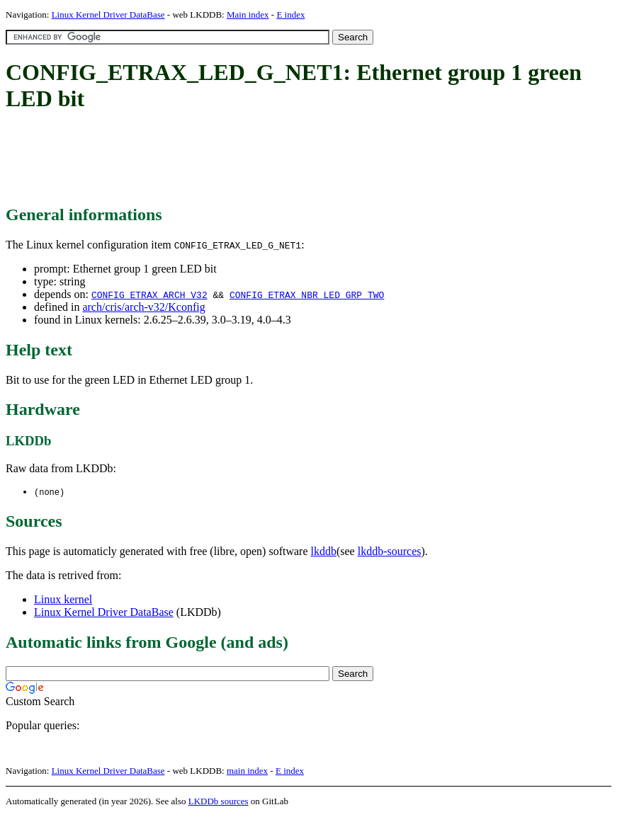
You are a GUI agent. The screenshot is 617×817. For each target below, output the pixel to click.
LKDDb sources (218, 801)
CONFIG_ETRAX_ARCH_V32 (149, 294)
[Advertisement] (263, 159)
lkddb (323, 552)
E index (290, 14)
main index (247, 771)
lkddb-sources (389, 552)
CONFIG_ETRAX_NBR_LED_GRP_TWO (307, 294)
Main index (248, 14)
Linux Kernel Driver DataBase (108, 14)
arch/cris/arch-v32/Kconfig (143, 307)
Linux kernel (63, 600)
